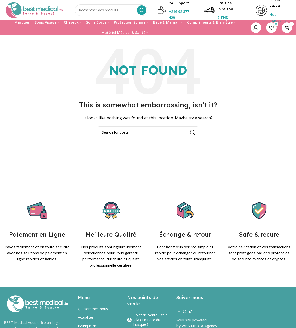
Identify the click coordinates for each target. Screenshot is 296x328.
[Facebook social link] (179, 311)
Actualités (86, 317)
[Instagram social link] (185, 311)
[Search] (111, 10)
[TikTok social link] (191, 311)
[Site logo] (34, 9)
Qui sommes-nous (93, 308)
